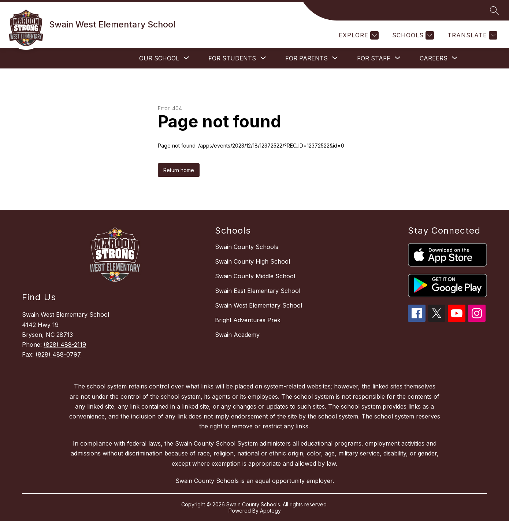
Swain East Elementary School (257, 290)
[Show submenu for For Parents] (306, 58)
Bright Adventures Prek (247, 320)
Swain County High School (252, 261)
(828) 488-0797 (58, 354)
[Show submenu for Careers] (433, 58)
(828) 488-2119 (65, 344)
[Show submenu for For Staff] (373, 58)
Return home (178, 170)
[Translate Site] (471, 35)
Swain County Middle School (255, 276)
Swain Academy (237, 334)
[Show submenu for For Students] (232, 58)
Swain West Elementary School (258, 305)
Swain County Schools (246, 246)
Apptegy (270, 510)
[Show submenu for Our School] (159, 58)
